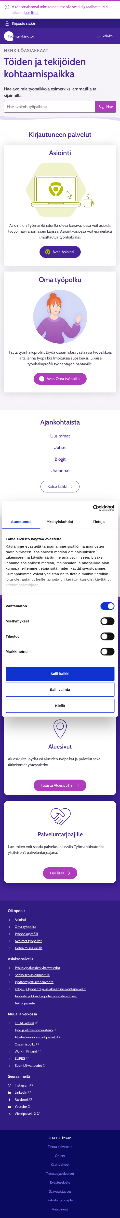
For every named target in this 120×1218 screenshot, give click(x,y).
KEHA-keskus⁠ (26, 1023)
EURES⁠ (22, 1058)
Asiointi (20, 919)
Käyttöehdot (60, 1164)
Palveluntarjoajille (60, 1200)
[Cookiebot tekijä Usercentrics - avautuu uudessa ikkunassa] (92, 508)
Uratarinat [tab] (60, 470)
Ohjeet (60, 1155)
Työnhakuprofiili (26, 934)
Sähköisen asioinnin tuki (32, 975)
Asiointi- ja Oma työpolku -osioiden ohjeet (46, 996)
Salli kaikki (60, 674)
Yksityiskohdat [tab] (60, 522)
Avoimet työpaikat (28, 941)
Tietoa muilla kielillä (28, 948)
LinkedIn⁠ (23, 1092)
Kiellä (60, 706)
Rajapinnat (60, 1209)
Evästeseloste (60, 1182)
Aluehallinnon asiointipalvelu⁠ (37, 1037)
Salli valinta (60, 689)
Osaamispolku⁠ (27, 1044)
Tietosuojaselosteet (60, 1173)
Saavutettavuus (60, 1191)
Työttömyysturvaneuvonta (34, 982)
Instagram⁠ (24, 1085)
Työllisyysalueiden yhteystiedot (37, 968)
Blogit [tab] (60, 459)
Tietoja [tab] (99, 522)
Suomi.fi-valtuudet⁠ (30, 1065)
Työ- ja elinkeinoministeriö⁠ (36, 1030)
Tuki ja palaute (25, 1003)
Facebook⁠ (23, 1099)
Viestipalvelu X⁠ (27, 1113)
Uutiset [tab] (60, 447)
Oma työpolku (25, 926)
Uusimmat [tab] (60, 436)
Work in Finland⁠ (28, 1051)
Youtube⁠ (23, 1106)
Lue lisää (31, 12)
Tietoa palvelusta (60, 1146)
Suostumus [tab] (21, 522)
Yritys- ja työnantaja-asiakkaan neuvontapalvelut (50, 989)
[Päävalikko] (108, 36)
